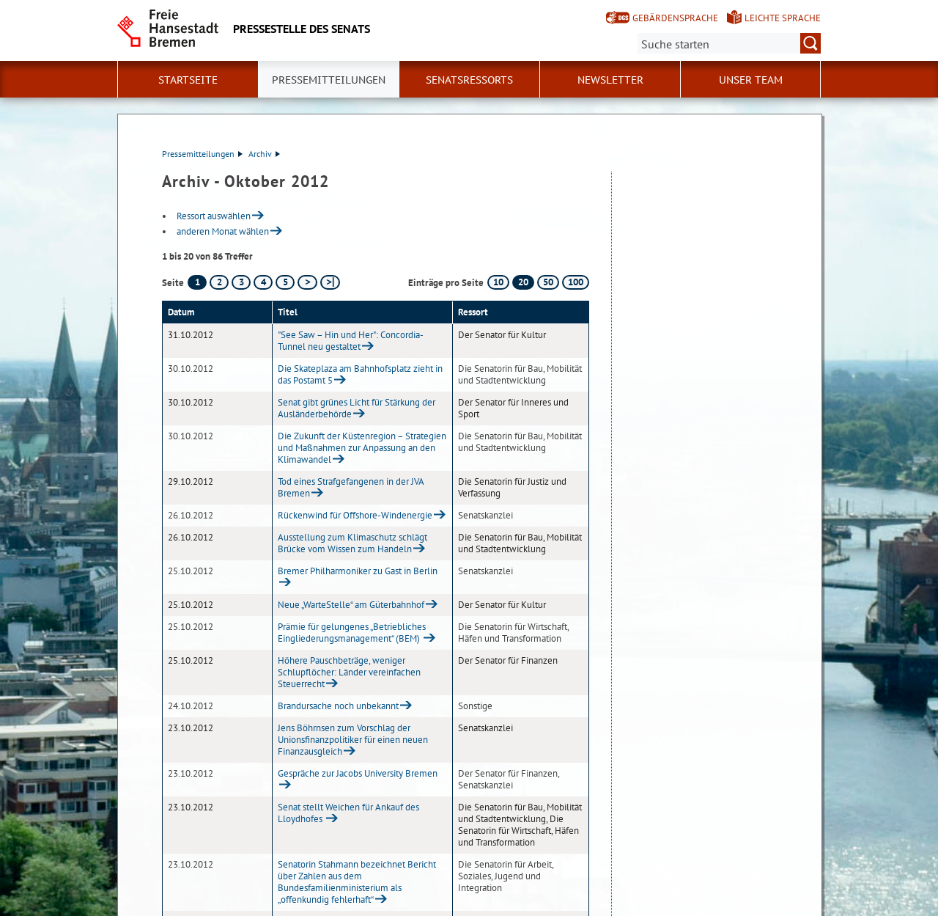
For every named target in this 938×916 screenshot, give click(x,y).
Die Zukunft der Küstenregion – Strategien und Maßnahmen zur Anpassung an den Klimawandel (362, 448)
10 (498, 282)
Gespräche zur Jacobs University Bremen (357, 773)
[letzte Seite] (330, 282)
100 (575, 282)
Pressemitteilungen (202, 153)
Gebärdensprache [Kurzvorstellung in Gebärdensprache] (675, 18)
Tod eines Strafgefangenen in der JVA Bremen (351, 487)
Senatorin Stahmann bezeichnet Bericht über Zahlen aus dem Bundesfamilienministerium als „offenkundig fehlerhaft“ (357, 882)
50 (548, 282)
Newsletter (610, 80)
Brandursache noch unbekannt (338, 706)
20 (523, 282)
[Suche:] (729, 43)
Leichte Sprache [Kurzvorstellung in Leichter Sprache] (783, 18)
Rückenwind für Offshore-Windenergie (355, 515)
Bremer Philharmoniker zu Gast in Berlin (357, 571)
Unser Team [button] (751, 80)
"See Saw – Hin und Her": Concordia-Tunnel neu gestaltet (351, 341)
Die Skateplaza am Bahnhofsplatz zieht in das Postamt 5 (360, 374)
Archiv (264, 153)
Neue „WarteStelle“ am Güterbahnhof (351, 604)
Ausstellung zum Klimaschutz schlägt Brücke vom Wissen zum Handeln (352, 543)
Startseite (188, 80)
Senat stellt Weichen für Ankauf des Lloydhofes (348, 813)
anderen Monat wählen (223, 231)
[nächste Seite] (307, 282)
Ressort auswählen (214, 216)
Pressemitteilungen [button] (328, 80)
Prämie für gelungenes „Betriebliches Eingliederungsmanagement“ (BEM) (352, 632)
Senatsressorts (469, 80)
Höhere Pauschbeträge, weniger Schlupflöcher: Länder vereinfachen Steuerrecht (349, 672)
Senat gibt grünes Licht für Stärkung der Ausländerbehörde (356, 408)
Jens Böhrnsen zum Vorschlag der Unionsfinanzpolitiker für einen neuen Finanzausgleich (353, 740)
